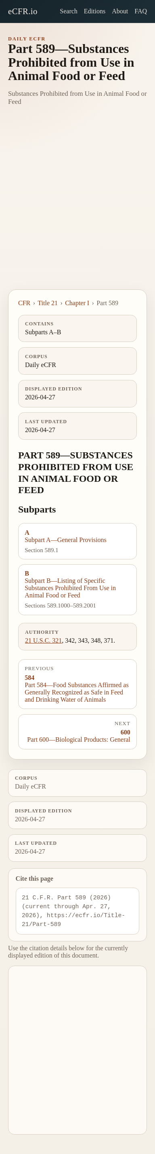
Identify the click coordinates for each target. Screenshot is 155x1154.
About (120, 11)
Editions (94, 11)
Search (69, 11)
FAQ (140, 11)
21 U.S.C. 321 (43, 640)
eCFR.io (23, 11)
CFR (24, 303)
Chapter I (77, 303)
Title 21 (48, 303)
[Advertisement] (77, 207)
